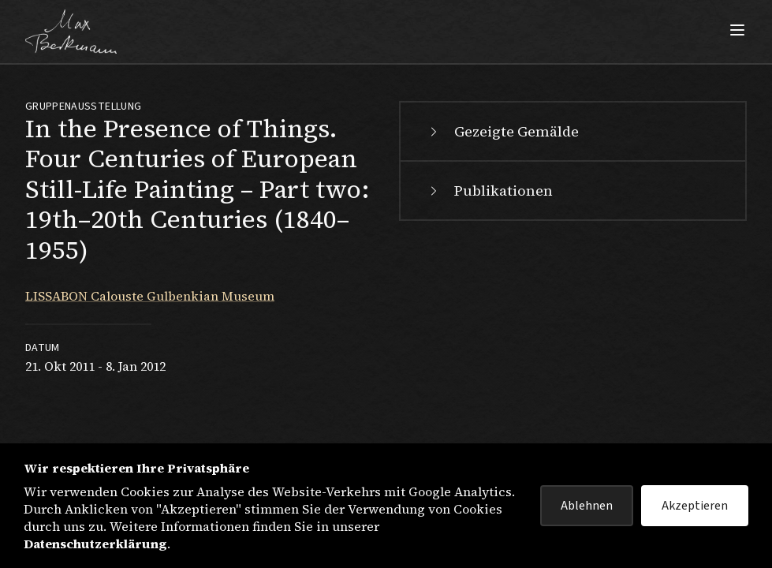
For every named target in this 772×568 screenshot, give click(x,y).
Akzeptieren (695, 505)
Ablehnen (587, 505)
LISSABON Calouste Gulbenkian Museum (149, 296)
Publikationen (489, 190)
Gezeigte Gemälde (502, 131)
